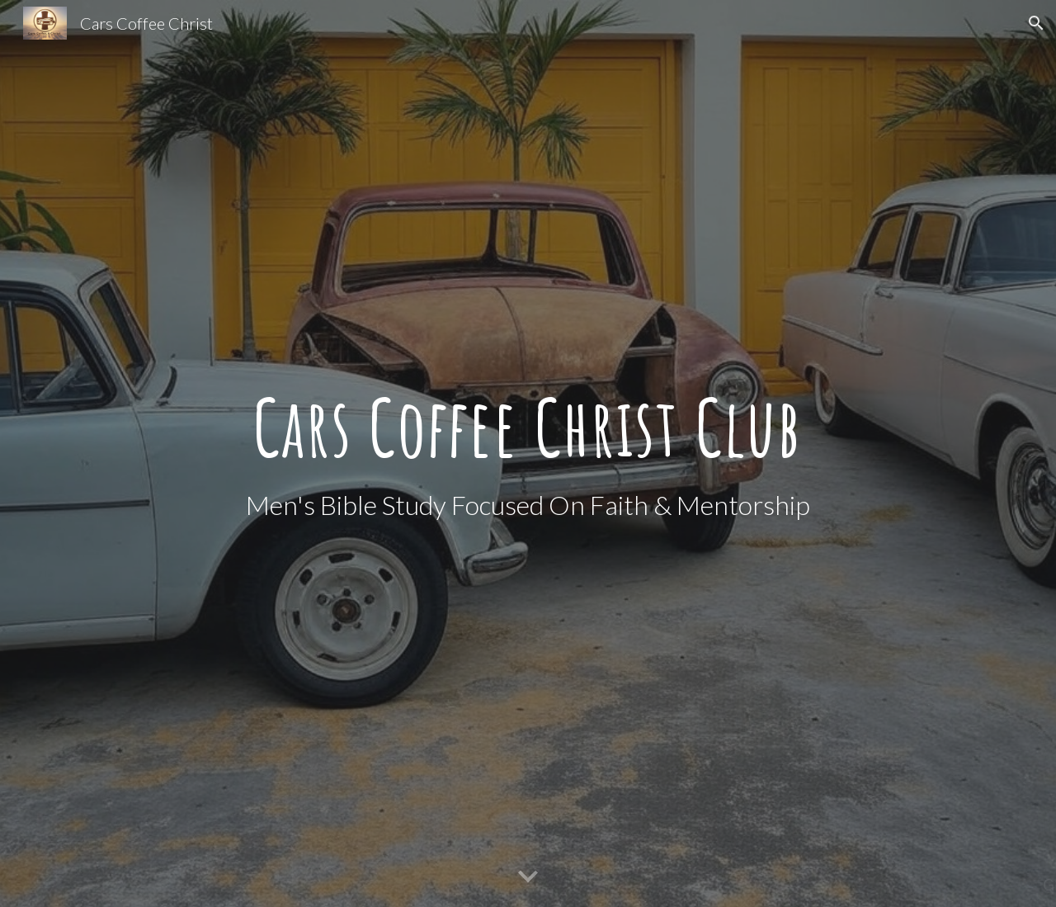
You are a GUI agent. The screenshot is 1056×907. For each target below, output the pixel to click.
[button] (1036, 23)
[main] (528, 427)
